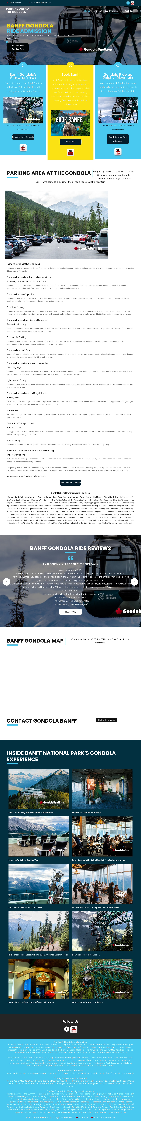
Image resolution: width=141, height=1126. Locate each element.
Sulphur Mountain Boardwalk (56, 1047)
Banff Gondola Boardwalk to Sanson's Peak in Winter (79, 1112)
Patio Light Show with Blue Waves (117, 1097)
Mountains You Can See (41, 500)
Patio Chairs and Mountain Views (71, 497)
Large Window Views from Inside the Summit (115, 523)
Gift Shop (54, 1059)
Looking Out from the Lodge (76, 514)
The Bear (124, 506)
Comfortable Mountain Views (97, 497)
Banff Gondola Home (20, 1059)
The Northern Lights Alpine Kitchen (93, 1117)
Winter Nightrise (15, 1074)
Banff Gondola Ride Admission (118, 139)
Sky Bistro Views (67, 1117)
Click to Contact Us (106, 720)
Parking (131, 520)
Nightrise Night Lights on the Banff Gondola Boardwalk (103, 1107)
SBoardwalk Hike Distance (81, 509)
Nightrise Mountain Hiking (50, 1100)
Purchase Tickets (18, 1044)
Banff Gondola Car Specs (120, 497)
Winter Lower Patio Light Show (75, 1115)
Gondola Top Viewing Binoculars (93, 506)
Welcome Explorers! (19, 506)
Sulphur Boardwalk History (60, 509)
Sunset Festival (64, 1044)
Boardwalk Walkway (27, 511)
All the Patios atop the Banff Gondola (83, 500)
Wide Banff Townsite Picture (36, 1112)
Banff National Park (124, 1067)
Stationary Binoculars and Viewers (65, 506)
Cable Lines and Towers (58, 503)
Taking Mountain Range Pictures (91, 1087)
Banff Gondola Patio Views (112, 1044)
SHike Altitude (98, 509)
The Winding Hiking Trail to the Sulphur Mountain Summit (42, 520)
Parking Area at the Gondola (18, 10)
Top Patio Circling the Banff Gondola (80, 523)
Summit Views (12, 511)
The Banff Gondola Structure (39, 506)
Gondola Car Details (16, 497)
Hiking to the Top (56, 514)
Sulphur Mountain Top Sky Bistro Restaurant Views (87, 1067)
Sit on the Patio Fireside (102, 1102)
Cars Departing (106, 500)
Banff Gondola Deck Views (42, 1044)
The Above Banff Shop (85, 1044)
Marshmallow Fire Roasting (85, 1097)
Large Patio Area (88, 520)
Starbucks (56, 517)
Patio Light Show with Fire (23, 1100)
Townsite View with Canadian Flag (113, 1100)
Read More (70, 611)
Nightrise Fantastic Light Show (107, 1115)
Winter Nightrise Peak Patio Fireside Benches (88, 1110)
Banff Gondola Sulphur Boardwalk (118, 509)
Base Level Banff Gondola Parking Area (111, 520)
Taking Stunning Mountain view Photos (59, 1084)
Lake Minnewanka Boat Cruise (115, 1059)
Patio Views (101, 1062)
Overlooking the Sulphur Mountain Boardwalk (103, 1084)
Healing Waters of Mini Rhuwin (59, 1107)
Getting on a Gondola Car (38, 514)
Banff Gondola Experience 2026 (76, 1054)
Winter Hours (69, 1074)
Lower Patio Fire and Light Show (42, 1115)
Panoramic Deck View (73, 1062)
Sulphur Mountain (89, 1059)
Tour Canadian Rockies (106, 1122)
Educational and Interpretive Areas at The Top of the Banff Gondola (57, 1049)
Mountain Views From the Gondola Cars (41, 497)
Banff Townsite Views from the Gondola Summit (49, 1087)
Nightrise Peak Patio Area (53, 1102)
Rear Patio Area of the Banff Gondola (24, 523)
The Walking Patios (59, 500)
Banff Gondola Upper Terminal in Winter (71, 1105)
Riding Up (82, 503)
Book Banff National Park (40, 3)
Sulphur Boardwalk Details (38, 509)
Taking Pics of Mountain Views (23, 1084)
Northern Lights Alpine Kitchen (100, 514)
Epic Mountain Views (18, 503)
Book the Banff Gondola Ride (17, 47)
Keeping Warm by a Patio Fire (23, 1102)
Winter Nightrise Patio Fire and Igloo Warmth (29, 1110)
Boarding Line (12, 520)
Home (87, 11)
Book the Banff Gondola (107, 11)
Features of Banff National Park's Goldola (93, 1047)
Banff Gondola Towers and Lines (102, 1064)
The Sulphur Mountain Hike (28, 1052)
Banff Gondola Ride (118, 1062)
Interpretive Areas (73, 520)
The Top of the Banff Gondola (58, 1052)
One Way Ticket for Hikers (106, 517)
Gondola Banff (38, 1122)
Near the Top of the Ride (37, 503)
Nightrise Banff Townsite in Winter (25, 1107)
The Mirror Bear (114, 506)
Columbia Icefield (70, 1059)
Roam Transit (59, 523)
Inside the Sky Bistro (42, 517)
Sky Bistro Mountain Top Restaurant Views (62, 1064)
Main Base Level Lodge (90, 511)
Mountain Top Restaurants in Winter (43, 1074)
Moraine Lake (14, 1062)
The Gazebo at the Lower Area (108, 503)
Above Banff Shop (44, 511)
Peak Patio (73, 503)
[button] (6, 582)
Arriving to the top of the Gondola (66, 511)
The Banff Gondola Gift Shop (108, 1049)
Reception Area (46, 523)
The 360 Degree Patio (85, 517)
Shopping (91, 503)
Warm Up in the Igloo (78, 1102)
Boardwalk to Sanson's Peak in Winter (113, 1105)
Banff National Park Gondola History (41, 1062)
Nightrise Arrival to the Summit (22, 1097)
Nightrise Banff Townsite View (54, 1097)
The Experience (40, 1059)
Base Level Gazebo (125, 517)
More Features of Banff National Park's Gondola (25, 476)
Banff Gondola (14, 3)
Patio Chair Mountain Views (111, 511)
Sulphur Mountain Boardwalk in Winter (97, 1074)
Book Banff (130, 11)
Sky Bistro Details (26, 517)
